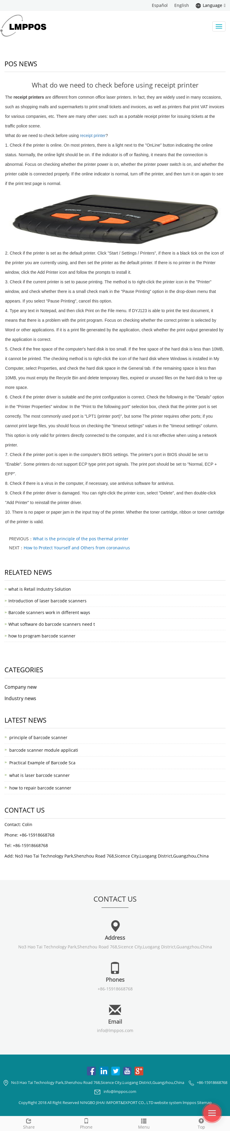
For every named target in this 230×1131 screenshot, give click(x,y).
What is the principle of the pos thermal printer (80, 539)
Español (160, 5)
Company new (20, 687)
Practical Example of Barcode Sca (42, 762)
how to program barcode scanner (41, 636)
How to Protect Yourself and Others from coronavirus (77, 548)
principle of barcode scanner (38, 737)
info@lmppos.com (115, 1030)
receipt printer (93, 135)
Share (29, 1123)
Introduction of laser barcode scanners (47, 601)
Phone (86, 1123)
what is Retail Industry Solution (39, 589)
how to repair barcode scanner (40, 788)
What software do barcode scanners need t (51, 624)
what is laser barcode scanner (39, 775)
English (181, 5)
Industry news (20, 698)
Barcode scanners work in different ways (49, 612)
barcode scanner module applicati (43, 750)
